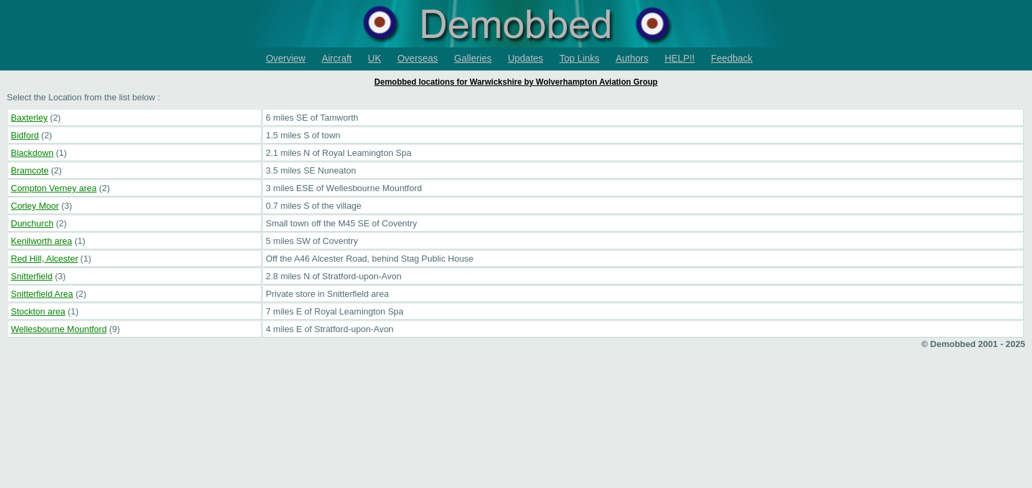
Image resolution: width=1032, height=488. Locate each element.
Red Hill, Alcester (44, 258)
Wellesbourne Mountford (58, 329)
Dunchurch (32, 223)
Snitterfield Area (42, 294)
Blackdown (32, 153)
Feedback (731, 58)
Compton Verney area (53, 188)
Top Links (579, 58)
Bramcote (30, 170)
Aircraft (336, 58)
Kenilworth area (41, 241)
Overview (285, 58)
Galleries (473, 58)
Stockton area (38, 311)
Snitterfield (31, 276)
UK (374, 58)
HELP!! (679, 58)
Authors (632, 58)
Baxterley (29, 118)
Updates (525, 58)
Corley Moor (35, 206)
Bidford (25, 135)
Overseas (417, 58)
